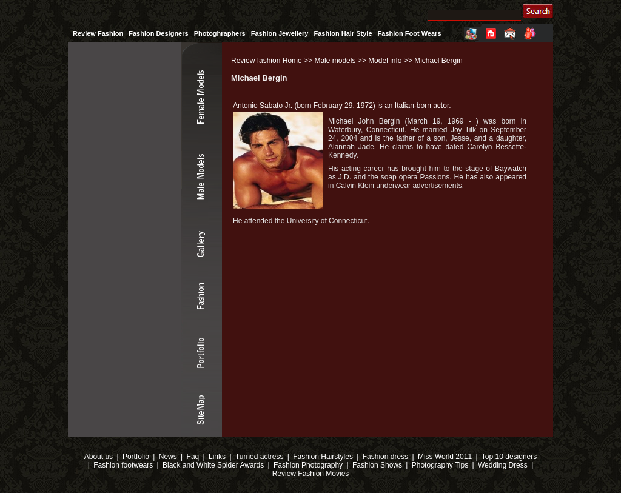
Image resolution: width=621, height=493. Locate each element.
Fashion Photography (307, 465)
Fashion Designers (158, 33)
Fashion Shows (377, 465)
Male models (334, 60)
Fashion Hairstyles (323, 456)
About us (98, 456)
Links (217, 456)
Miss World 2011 (445, 456)
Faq (193, 456)
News (168, 456)
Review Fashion (98, 33)
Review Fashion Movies (310, 473)
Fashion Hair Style (343, 33)
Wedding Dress (503, 465)
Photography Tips (440, 465)
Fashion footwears (122, 465)
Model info (384, 60)
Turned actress (259, 456)
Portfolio (136, 456)
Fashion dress (385, 456)
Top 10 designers (509, 456)
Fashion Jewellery (280, 33)
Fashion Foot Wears (409, 33)
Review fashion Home (266, 60)
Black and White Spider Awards (212, 465)
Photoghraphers (220, 33)
